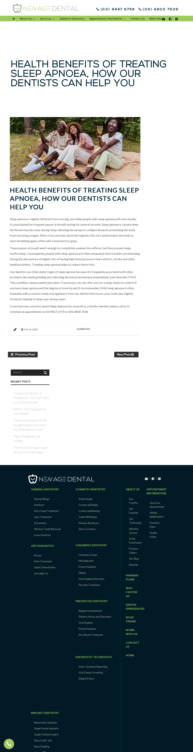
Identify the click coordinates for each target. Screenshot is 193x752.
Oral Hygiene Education (91, 482)
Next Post (123, 353)
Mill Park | (100, 738)
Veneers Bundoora (89, 426)
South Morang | (65, 734)
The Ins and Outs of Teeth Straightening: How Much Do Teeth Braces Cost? (163, 172)
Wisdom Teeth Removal (47, 432)
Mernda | (88, 738)
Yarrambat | (98, 734)
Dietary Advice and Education (95, 519)
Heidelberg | (141, 734)
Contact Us (138, 19)
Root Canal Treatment (46, 414)
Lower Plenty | (156, 734)
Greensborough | (124, 734)
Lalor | (53, 734)
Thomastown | (82, 734)
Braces (37, 458)
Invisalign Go (41, 476)
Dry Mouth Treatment (91, 537)
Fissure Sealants (87, 469)
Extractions (40, 426)
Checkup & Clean (88, 457)
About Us (27, 19)
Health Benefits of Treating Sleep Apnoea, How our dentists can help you (71, 196)
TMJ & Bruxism (42, 687)
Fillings (82, 475)
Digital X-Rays (86, 581)
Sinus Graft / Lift (43, 643)
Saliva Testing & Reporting (93, 569)
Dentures (39, 408)
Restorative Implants (45, 625)
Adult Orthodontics (45, 470)
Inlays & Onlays (87, 432)
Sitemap (133, 467)
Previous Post (23, 353)
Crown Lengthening (89, 414)
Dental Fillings (41, 401)
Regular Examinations (90, 513)
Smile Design (86, 401)
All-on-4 (40, 655)
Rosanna (119, 738)
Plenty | (110, 738)
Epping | (110, 734)
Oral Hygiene (86, 525)
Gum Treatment (43, 420)
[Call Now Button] (9, 744)
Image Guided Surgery (46, 637)
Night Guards (41, 699)
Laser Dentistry (42, 438)
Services (47, 19)
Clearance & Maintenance (48, 681)
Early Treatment (43, 464)
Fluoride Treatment (89, 488)
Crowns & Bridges (88, 408)
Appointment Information (108, 19)
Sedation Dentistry (72, 19)
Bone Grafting (41, 649)
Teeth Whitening (88, 420)
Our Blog (134, 461)
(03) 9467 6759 (116, 9)
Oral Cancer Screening (91, 575)
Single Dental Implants (46, 631)
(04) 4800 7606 (159, 9)
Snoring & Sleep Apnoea (47, 693)
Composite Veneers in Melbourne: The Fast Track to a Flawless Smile (164, 145)
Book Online (157, 19)
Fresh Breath (41, 705)
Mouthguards (86, 463)
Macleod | (77, 738)
